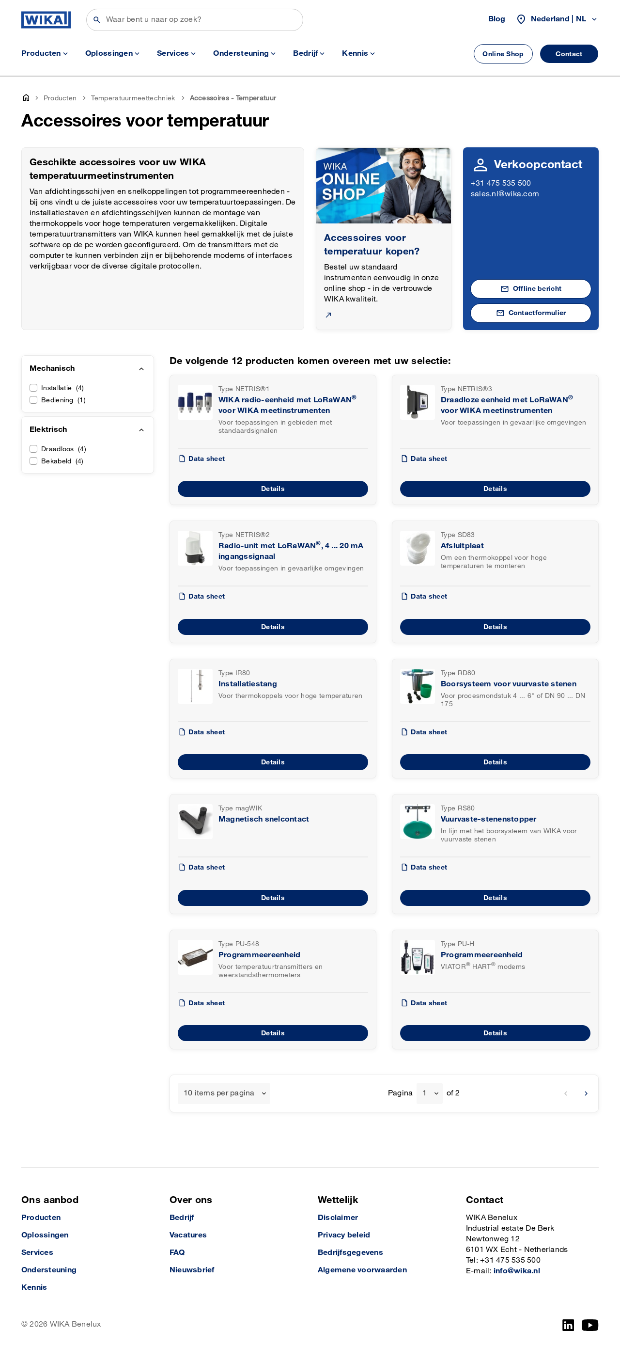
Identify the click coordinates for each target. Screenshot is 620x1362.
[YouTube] (590, 1325)
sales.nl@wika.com (505, 194)
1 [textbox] (424, 1093)
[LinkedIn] (568, 1325)
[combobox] (224, 1093)
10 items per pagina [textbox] (219, 1093)
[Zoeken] (194, 20)
